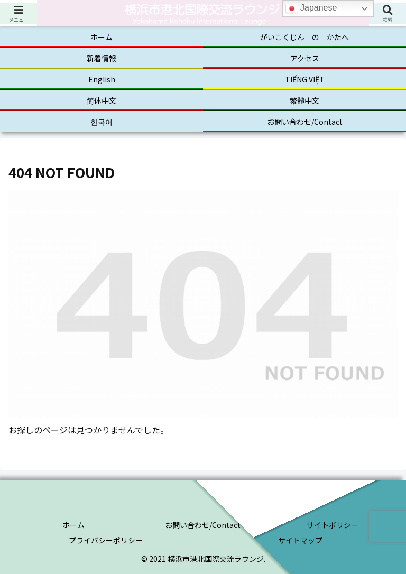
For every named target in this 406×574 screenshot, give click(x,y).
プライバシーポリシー (106, 540)
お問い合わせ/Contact (203, 525)
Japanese (311, 8)
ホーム (73, 525)
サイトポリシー (332, 525)
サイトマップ (300, 540)
